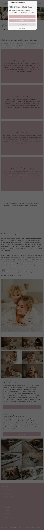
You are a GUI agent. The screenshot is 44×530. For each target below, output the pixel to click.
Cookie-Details (22, 28)
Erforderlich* (13, 12)
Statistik (31, 12)
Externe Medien (23, 12)
